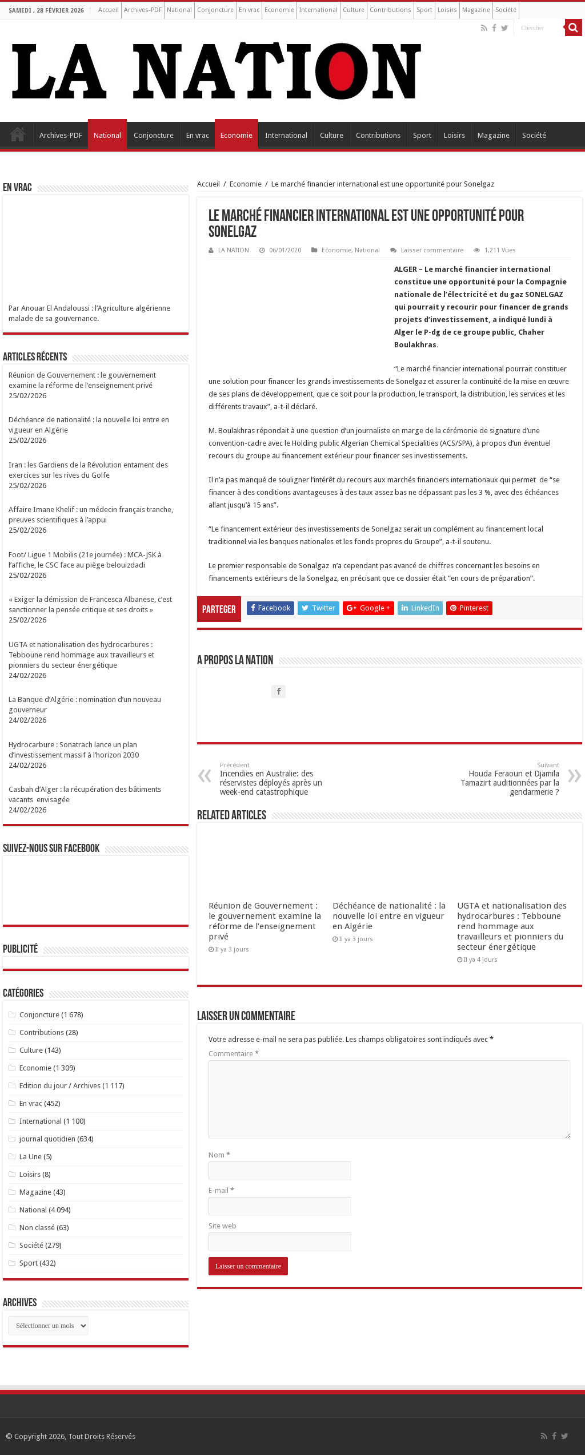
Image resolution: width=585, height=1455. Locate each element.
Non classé (37, 1227)
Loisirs (447, 10)
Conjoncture (215, 10)
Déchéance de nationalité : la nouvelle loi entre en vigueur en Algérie (389, 916)
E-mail (221, 1190)
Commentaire (234, 1053)
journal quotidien (47, 1139)
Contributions (390, 10)
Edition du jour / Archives (60, 1085)
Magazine (476, 10)
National (179, 10)
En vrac (249, 10)
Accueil (108, 10)
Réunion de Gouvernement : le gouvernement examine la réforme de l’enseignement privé (265, 921)
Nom (219, 1155)
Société (505, 10)
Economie (279, 10)
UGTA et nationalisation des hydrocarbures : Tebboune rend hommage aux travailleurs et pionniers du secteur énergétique (512, 926)
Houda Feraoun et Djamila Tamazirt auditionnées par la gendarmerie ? (500, 779)
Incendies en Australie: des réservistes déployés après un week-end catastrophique (278, 779)
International (318, 10)
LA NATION (233, 250)
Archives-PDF (143, 10)
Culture (353, 10)
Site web (223, 1226)
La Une (30, 1156)
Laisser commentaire (432, 250)
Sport (424, 10)
